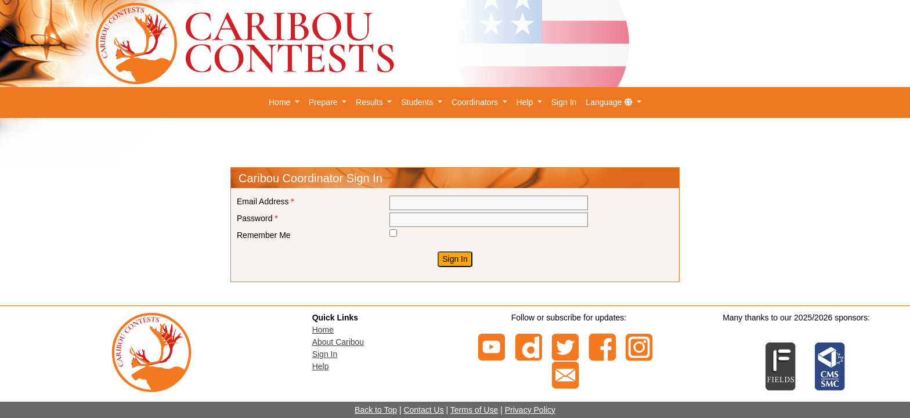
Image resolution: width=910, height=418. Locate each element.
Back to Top (376, 410)
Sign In (564, 102)
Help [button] (526, 102)
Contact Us (423, 410)
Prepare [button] (324, 102)
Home (323, 329)
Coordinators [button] (476, 102)
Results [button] (370, 102)
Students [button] (418, 102)
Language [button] (610, 102)
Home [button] (280, 102)
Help (320, 366)
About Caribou (338, 342)
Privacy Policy (530, 410)
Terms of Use (474, 410)
